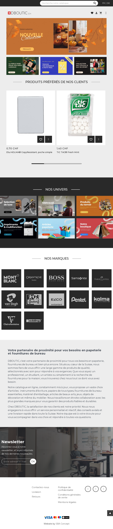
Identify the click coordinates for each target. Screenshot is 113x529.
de (108, 3)
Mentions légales (67, 502)
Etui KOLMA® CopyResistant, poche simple (29, 152)
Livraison (36, 492)
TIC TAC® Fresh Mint (68, 152)
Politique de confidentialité (65, 488)
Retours (36, 496)
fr (103, 3)
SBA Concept (62, 523)
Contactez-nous (40, 487)
